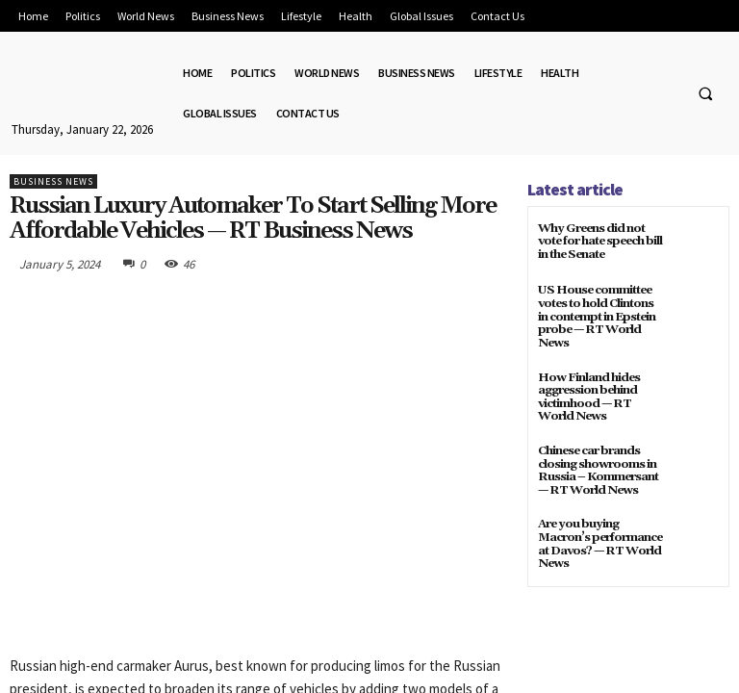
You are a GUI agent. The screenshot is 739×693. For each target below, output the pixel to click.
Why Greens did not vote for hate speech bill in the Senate (599, 241)
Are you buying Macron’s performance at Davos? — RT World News (599, 538)
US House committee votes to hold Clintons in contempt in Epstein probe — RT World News (595, 315)
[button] (705, 93)
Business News (53, 181)
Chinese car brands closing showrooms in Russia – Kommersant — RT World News (597, 466)
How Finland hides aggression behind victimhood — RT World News (587, 394)
